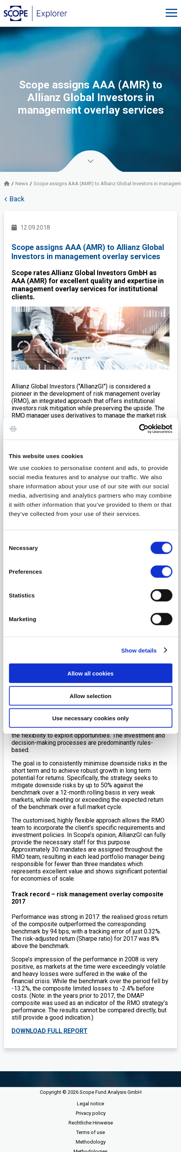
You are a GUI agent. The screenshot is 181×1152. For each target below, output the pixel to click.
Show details (139, 650)
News (21, 183)
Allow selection (90, 695)
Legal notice (90, 1103)
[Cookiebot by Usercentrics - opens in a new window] (138, 429)
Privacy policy (91, 1113)
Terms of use (90, 1132)
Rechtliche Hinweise (90, 1123)
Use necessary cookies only (90, 718)
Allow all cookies (90, 673)
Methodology (91, 1142)
